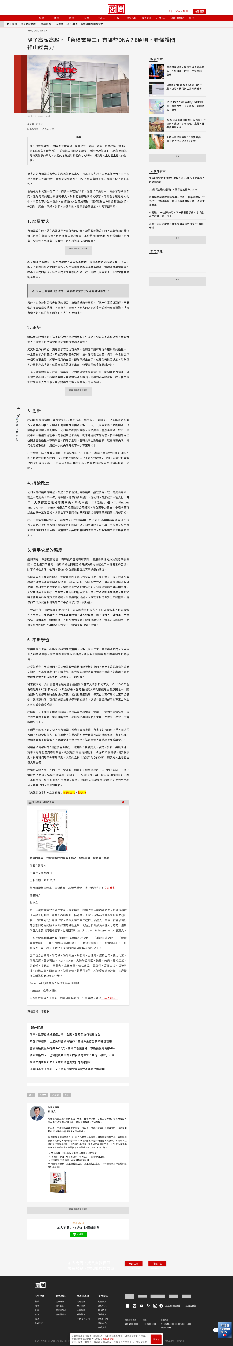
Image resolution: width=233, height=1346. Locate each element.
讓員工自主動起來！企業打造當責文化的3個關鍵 (60, 1062)
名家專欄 (60, 1301)
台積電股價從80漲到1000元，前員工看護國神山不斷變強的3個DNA (72, 1048)
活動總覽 (102, 1314)
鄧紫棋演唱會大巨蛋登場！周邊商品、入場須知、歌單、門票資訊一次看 (185, 70)
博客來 (82, 792)
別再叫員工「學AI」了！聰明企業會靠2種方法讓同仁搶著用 (67, 1069)
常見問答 (102, 1310)
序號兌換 (102, 1327)
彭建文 (43, 1094)
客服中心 (102, 1305)
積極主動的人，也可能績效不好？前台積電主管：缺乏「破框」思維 (72, 1055)
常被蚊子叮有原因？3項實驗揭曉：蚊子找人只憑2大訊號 (183, 139)
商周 (30, 30)
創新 (67, 1094)
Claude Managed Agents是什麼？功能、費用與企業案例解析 (184, 86)
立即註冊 (133, 1263)
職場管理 (81, 1314)
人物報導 (81, 1310)
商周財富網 (61, 1310)
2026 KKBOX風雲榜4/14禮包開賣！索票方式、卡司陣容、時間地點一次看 (185, 105)
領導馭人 (44, 30)
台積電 (55, 1094)
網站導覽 (180, 1340)
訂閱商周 (102, 1301)
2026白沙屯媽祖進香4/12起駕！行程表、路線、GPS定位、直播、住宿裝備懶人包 (186, 123)
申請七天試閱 (83, 1318)
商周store (69, 792)
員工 (31, 1094)
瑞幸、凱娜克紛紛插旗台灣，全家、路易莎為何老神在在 (65, 1034)
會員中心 (102, 1323)
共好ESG (39, 1323)
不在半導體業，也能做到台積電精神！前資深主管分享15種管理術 (71, 1041)
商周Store (161, 18)
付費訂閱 (157, 1263)
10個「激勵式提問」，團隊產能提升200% (173, 189)
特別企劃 (60, 1305)
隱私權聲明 (169, 1340)
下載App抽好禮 (172, 1305)
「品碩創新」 (109, 998)
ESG (116, 18)
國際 (37, 1305)
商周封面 (81, 1301)
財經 (37, 1310)
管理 (36, 30)
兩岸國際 (81, 1305)
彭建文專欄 (32, 128)
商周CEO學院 (176, 18)
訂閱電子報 (191, 1305)
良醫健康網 (61, 1314)
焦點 (37, 1301)
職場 (37, 1318)
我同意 (156, 1338)
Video (102, 18)
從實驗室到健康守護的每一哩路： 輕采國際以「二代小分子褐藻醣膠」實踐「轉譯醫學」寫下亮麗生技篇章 (177, 200)
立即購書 (109, 888)
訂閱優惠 (199, 11)
